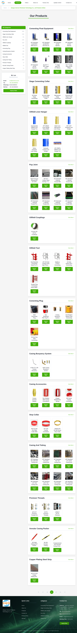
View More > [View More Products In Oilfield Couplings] (71, 217)
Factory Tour (46, 2)
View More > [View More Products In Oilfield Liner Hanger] (71, 111)
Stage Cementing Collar (46, 608)
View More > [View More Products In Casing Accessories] (71, 384)
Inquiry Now (13, 90)
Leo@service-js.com (14, 80)
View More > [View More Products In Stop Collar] (71, 414)
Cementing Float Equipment (47, 605)
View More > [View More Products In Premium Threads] (71, 498)
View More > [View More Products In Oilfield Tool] (71, 248)
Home (9, 2)
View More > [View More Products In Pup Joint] (71, 164)
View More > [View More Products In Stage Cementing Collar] (71, 81)
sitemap (23, 618)
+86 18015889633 (13, 82)
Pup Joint (43, 613)
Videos (26, 2)
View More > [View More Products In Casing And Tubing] (71, 445)
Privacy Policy (25, 615)
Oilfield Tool (43, 618)
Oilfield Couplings (45, 615)
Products (18, 2)
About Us (35, 2)
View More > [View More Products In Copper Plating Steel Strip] (71, 559)
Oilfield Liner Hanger (45, 610)
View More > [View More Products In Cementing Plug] (71, 300)
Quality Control (57, 2)
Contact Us (69, 2)
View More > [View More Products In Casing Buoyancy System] (71, 353)
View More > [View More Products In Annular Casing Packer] (71, 528)
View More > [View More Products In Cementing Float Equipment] (71, 28)
